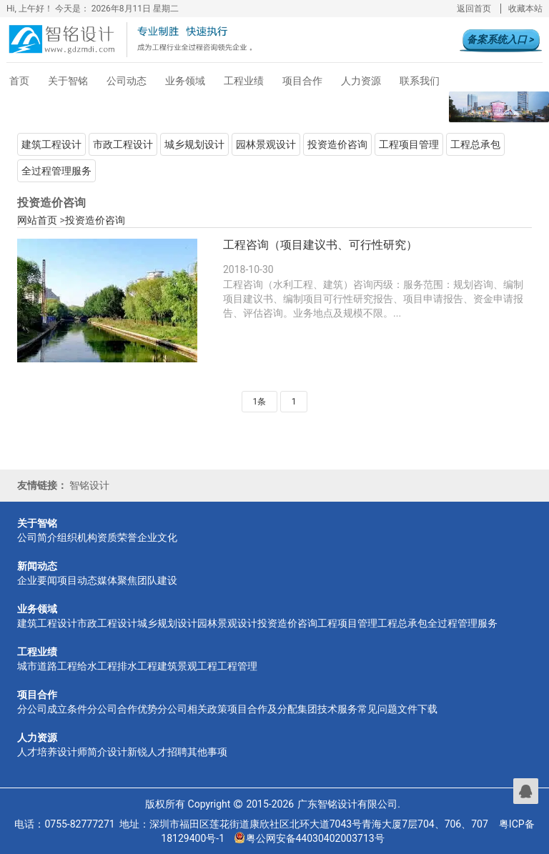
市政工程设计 (123, 144)
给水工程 (97, 666)
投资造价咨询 (337, 144)
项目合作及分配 (262, 709)
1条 (260, 402)
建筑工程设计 (51, 144)
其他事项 (207, 752)
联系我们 (420, 80)
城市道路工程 (47, 666)
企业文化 (157, 537)
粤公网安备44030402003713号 (309, 838)
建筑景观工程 (187, 666)
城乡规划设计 (194, 144)
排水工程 (137, 666)
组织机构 (77, 537)
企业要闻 (37, 580)
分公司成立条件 (52, 709)
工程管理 (237, 666)
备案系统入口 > (500, 39)
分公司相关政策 (192, 709)
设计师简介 (82, 752)
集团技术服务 (327, 709)
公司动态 (127, 80)
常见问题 (377, 709)
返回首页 (474, 9)
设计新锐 (127, 752)
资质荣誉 (117, 537)
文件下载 (417, 709)
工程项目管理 (409, 144)
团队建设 (157, 580)
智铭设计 (89, 485)
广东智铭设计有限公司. (348, 804)
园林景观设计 (266, 144)
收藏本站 (525, 9)
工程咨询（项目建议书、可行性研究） (320, 245)
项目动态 (77, 580)
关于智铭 (68, 80)
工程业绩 (244, 80)
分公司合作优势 (122, 709)
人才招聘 (167, 752)
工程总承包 (475, 144)
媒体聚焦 (117, 580)
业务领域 (185, 80)
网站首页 (37, 220)
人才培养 (37, 752)
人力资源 (361, 80)
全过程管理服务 (56, 171)
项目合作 (302, 80)
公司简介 (37, 537)
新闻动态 (37, 566)
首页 (19, 80)
